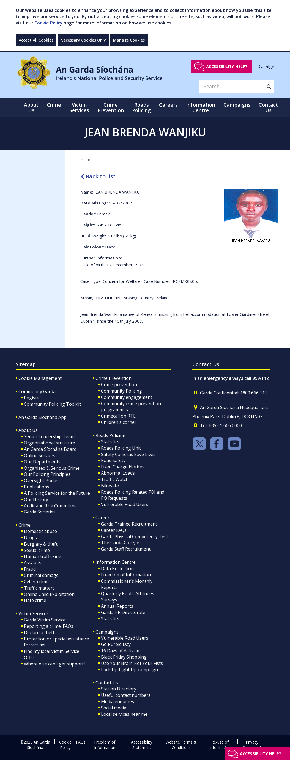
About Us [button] (31, 107)
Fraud (30, 569)
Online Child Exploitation (49, 594)
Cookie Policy (48, 23)
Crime (24, 525)
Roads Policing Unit (121, 448)
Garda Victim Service (44, 620)
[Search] (231, 86)
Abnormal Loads (118, 473)
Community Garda (37, 391)
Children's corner (118, 422)
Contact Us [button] (268, 107)
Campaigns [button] (236, 104)
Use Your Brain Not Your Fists (132, 663)
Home (86, 159)
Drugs (30, 538)
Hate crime (35, 600)
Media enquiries (117, 701)
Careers (103, 518)
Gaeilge (266, 66)
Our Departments (42, 462)
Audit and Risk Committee (50, 506)
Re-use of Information (220, 744)
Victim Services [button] (79, 107)
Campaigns (107, 632)
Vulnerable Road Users (124, 504)
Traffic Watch (114, 479)
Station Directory (118, 689)
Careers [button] (168, 104)
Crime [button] (54, 104)
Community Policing (121, 391)
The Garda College (120, 543)
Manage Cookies (129, 40)
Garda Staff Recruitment (126, 549)
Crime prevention (119, 385)
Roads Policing (110, 435)
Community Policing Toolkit (52, 404)
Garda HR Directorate (123, 612)
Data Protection (117, 568)
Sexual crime (37, 550)
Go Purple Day (116, 644)
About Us (28, 430)
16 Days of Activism (121, 651)
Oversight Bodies (41, 480)
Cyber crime (36, 582)
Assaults (32, 563)
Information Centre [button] (200, 107)
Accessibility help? (226, 66)
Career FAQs (114, 530)
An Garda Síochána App (42, 417)
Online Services (39, 455)
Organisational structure (49, 443)
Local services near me (124, 714)
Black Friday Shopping (124, 657)
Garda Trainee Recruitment (129, 524)
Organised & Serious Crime (52, 468)
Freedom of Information (126, 575)
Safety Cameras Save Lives (128, 454)
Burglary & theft (41, 544)
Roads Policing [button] (141, 107)
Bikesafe (110, 486)
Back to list (98, 176)
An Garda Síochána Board (50, 449)
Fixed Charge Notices (122, 467)
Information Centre (115, 562)
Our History (36, 499)
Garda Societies (40, 512)
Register (32, 398)
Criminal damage (41, 575)
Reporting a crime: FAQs (48, 626)
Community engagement (126, 397)
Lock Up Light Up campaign (129, 670)
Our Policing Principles (47, 474)
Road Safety (113, 460)
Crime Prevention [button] (110, 107)
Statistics (110, 442)
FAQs (81, 742)
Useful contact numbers (126, 695)
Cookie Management (40, 378)
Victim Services (33, 613)
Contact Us (106, 683)
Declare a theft (39, 632)
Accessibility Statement (141, 744)
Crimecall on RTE (118, 416)
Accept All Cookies (36, 40)
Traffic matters (39, 588)
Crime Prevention (113, 378)
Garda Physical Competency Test (134, 537)
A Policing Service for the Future (57, 493)
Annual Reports (117, 606)
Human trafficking (42, 556)
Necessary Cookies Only (83, 40)
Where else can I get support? (55, 664)
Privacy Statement (252, 744)
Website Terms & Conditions (181, 744)
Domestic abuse (40, 531)
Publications (36, 487)
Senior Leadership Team (49, 436)
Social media (113, 708)
